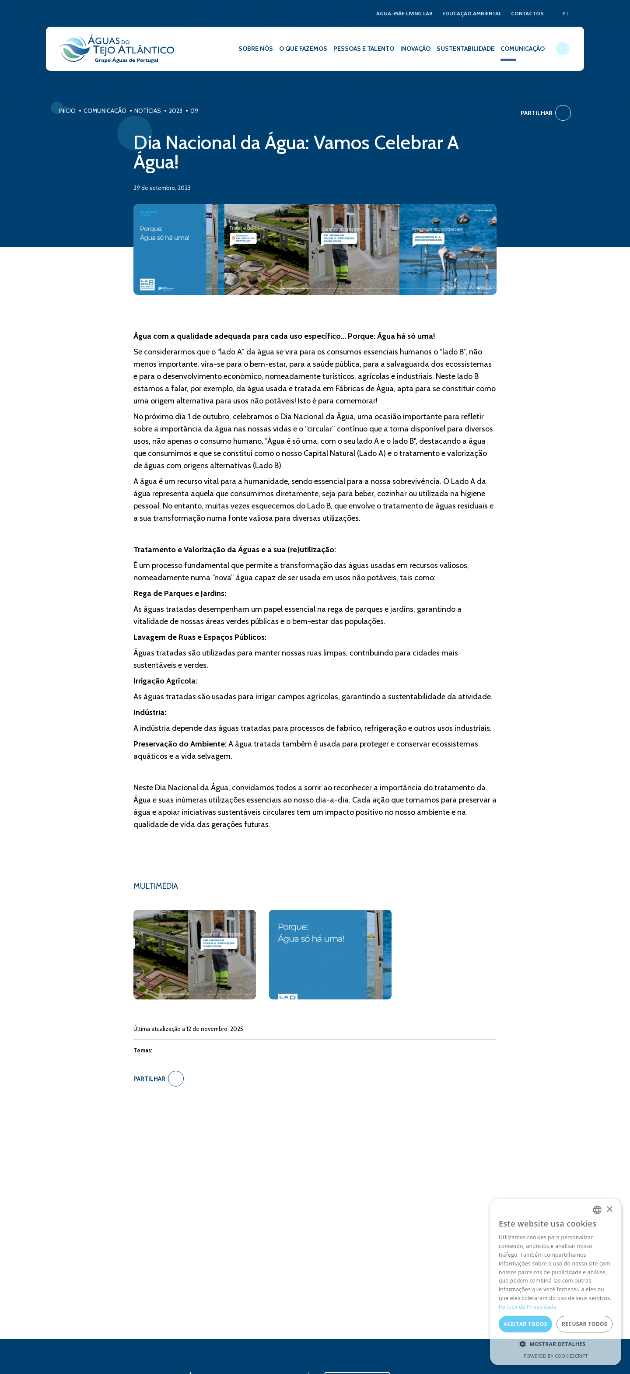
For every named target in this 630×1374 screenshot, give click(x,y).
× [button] (609, 1209)
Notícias (147, 111)
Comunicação (105, 111)
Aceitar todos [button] (525, 1324)
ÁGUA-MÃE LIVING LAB (404, 13)
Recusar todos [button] (584, 1324)
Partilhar (546, 113)
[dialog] (555, 1282)
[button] (555, 1344)
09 (194, 111)
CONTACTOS (527, 13)
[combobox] (597, 1210)
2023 (175, 111)
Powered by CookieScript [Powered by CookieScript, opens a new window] (556, 1356)
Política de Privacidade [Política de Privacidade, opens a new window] (527, 1307)
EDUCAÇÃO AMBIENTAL (471, 13)
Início (67, 111)
